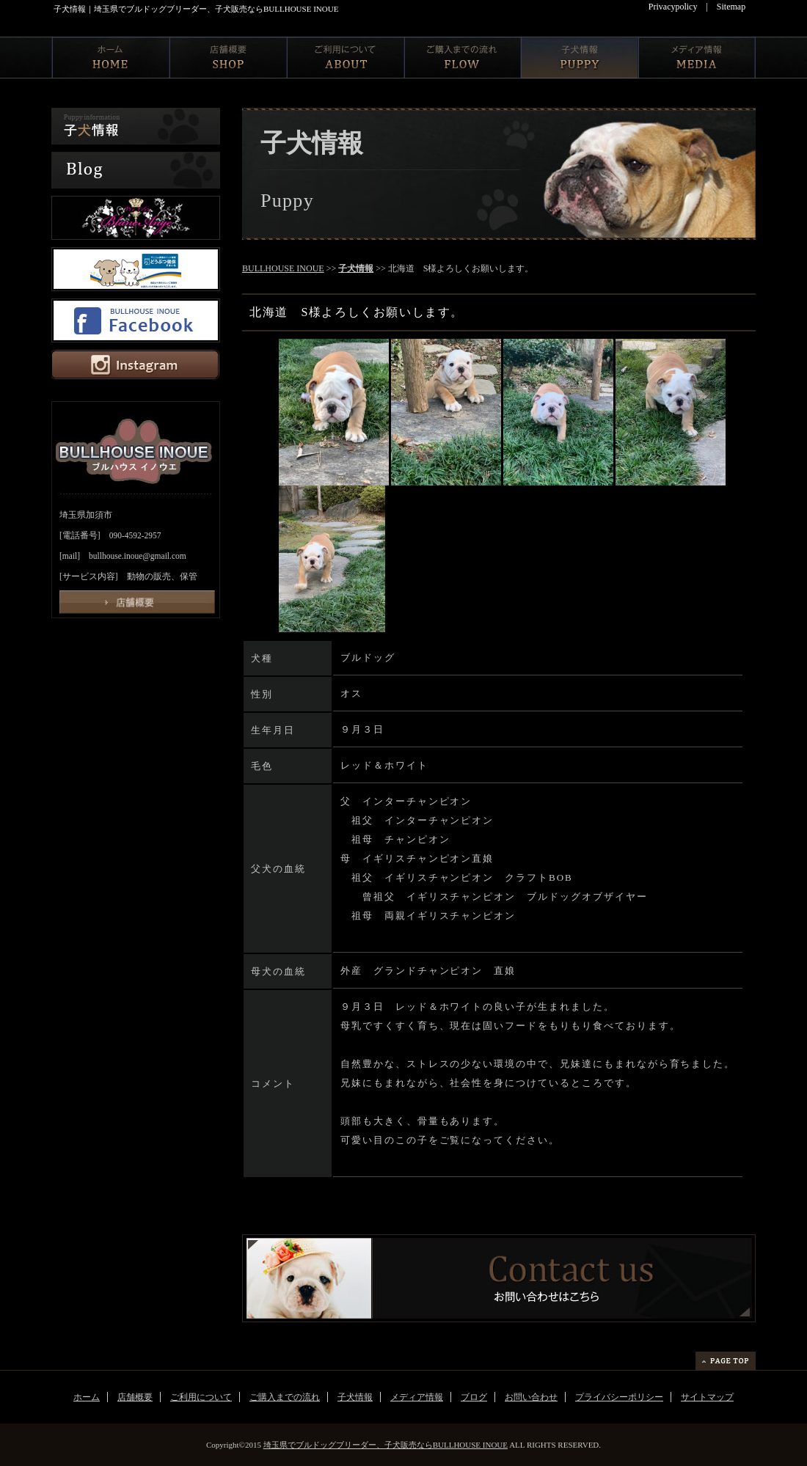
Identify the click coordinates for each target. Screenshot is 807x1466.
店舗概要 (135, 1397)
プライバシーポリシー (619, 1397)
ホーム (86, 1397)
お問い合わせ (531, 1397)
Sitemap (731, 6)
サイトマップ (707, 1397)
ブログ (474, 1397)
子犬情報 (355, 268)
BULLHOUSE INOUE (283, 268)
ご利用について (201, 1397)
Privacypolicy (673, 6)
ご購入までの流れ (284, 1397)
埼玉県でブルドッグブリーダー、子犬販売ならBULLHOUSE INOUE (385, 1444)
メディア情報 (416, 1397)
